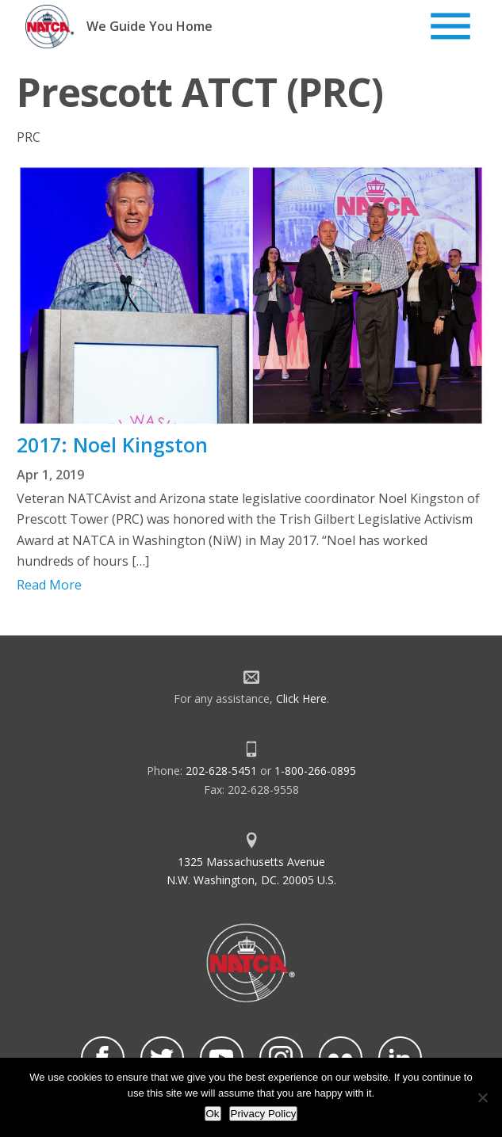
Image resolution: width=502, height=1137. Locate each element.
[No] (482, 1097)
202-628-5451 (221, 770)
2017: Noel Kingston (112, 444)
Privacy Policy (264, 1114)
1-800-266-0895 (315, 770)
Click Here (301, 698)
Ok (213, 1114)
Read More (49, 584)
